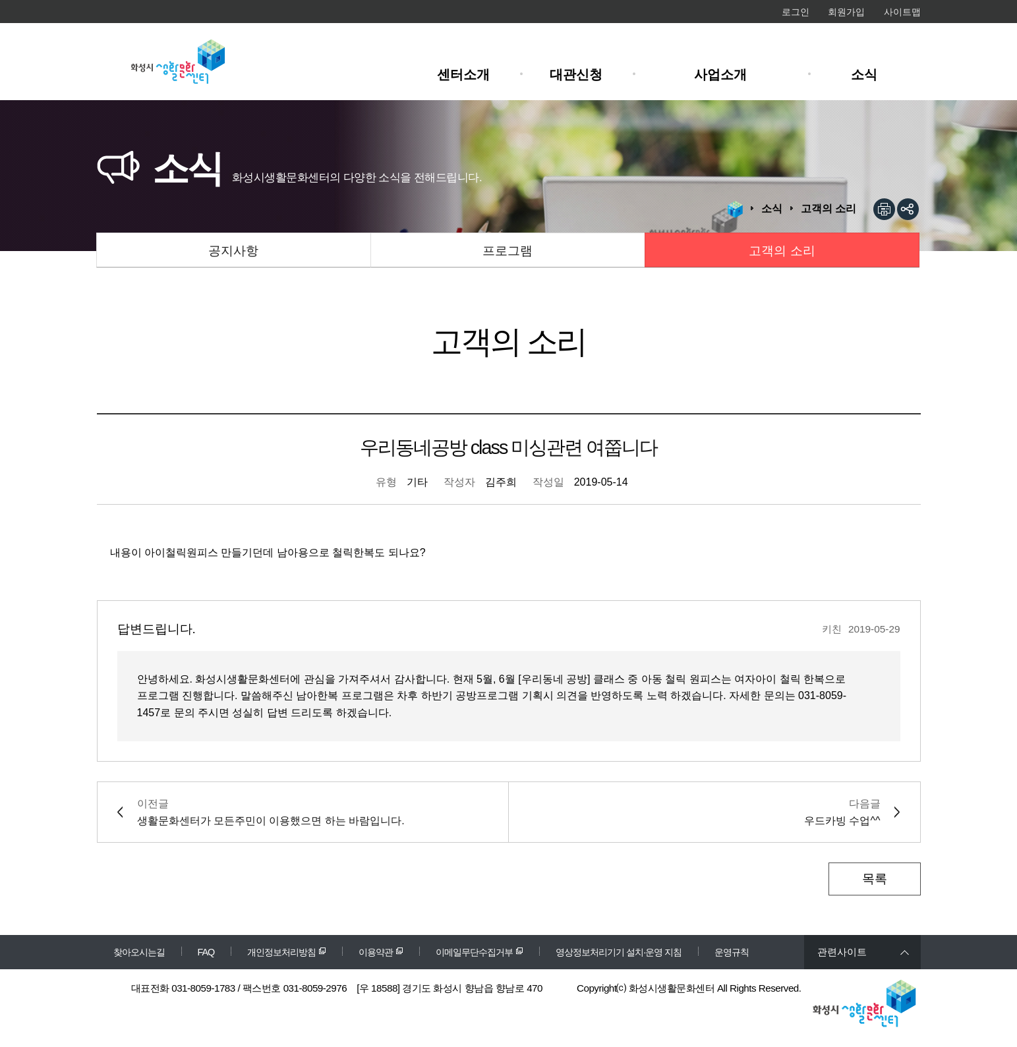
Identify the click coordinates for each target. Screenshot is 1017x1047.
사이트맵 (902, 12)
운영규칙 (731, 952)
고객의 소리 (782, 251)
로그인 (795, 12)
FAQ (206, 952)
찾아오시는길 (139, 952)
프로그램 (507, 251)
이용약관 (376, 952)
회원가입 (846, 12)
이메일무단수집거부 (474, 952)
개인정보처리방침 (281, 952)
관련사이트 (842, 951)
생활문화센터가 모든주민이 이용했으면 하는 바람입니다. (271, 820)
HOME (735, 209)
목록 (874, 879)
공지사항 (233, 251)
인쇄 (884, 209)
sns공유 (908, 209)
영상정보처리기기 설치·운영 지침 (619, 952)
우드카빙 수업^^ (842, 820)
